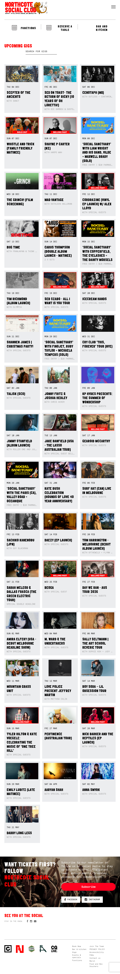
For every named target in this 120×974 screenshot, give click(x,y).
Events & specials (76, 956)
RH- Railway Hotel (43, 948)
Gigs (74, 952)
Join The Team (97, 946)
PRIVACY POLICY (97, 949)
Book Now (76, 946)
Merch (92, 961)
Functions (77, 960)
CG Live (54, 949)
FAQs (92, 955)
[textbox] (41, 51)
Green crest (31, 948)
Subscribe (88, 887)
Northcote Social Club (26, 8)
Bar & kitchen (79, 949)
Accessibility (97, 952)
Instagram (92, 899)
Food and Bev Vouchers (96, 965)
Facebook (70, 899)
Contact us (95, 958)
